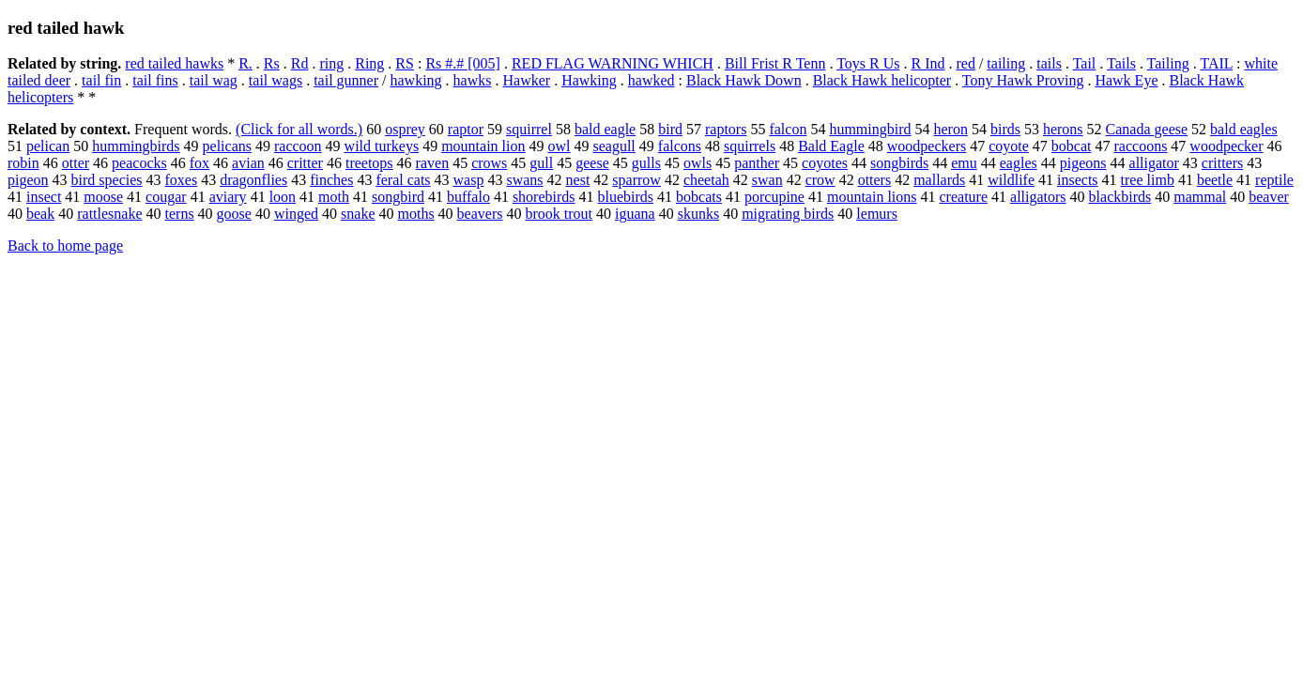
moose (103, 197)
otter (75, 163)
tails (1049, 63)
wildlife (1011, 180)
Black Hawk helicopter (882, 80)
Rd (300, 63)
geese (592, 163)
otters (875, 180)
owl (558, 146)
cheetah (706, 180)
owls (697, 163)
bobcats (699, 197)
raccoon (298, 146)
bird (670, 129)
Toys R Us (867, 63)
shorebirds (544, 197)
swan (767, 180)
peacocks (139, 163)
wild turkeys (382, 146)
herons (1063, 129)
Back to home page (65, 246)
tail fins (154, 80)
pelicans (227, 146)
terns (179, 214)
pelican (47, 146)
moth (333, 197)
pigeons (1083, 163)
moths (415, 214)
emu (964, 163)
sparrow (636, 180)
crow (820, 180)
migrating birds (788, 214)
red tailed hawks (174, 63)
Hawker (526, 80)
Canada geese (1147, 129)
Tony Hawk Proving (1023, 80)
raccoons (1141, 146)
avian (248, 163)
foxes (181, 180)
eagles (1018, 163)
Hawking (589, 80)
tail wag (214, 80)
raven (433, 163)
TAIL (1216, 63)
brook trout (558, 214)
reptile (1274, 180)
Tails (1121, 63)
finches (331, 180)
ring (331, 63)
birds (1005, 129)
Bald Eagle (831, 146)
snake (358, 214)
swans (524, 180)
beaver (1269, 197)
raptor (465, 129)
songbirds (899, 163)
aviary (228, 197)
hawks (472, 80)
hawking (415, 80)
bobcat (1071, 146)
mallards (939, 180)
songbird (398, 197)
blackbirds (1120, 197)
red (965, 63)
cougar (166, 197)
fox (199, 163)
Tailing (1168, 63)
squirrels (749, 146)
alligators (1038, 197)
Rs (272, 63)
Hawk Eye (1126, 80)
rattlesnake (109, 214)
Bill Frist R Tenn (775, 63)
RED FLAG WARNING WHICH (612, 63)
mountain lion (483, 146)
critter (305, 163)
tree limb (1147, 180)
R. (245, 63)
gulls (646, 163)
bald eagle (605, 129)
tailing (1006, 63)
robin (23, 163)
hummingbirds (135, 146)
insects (1077, 180)
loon (282, 197)
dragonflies (253, 180)
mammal (1199, 197)
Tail (1084, 63)
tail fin (101, 80)
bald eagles (1244, 129)
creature (964, 197)
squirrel (529, 129)
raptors (725, 129)
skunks (698, 214)
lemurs (876, 214)
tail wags (275, 80)
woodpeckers (926, 146)
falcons (679, 146)
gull (541, 163)
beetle (1215, 180)
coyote (1009, 146)
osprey (405, 129)
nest (578, 180)
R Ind (927, 63)
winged (296, 214)
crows (489, 163)
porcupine (774, 197)
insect (43, 197)
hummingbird (870, 129)
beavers (480, 214)
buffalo (468, 197)
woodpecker (1226, 146)
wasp (468, 180)
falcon (787, 129)
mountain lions (872, 197)
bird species (107, 180)
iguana (635, 214)
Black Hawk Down (744, 80)
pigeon (28, 180)
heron (951, 129)
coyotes (825, 163)
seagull (613, 146)
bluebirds (626, 197)
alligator (1154, 163)
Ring (369, 63)
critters (1222, 163)
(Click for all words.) (299, 129)
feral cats (403, 180)
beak (40, 214)
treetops (369, 163)
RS (404, 63)
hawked (651, 80)
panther (756, 163)
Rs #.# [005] (462, 63)
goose (234, 214)
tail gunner (346, 80)
